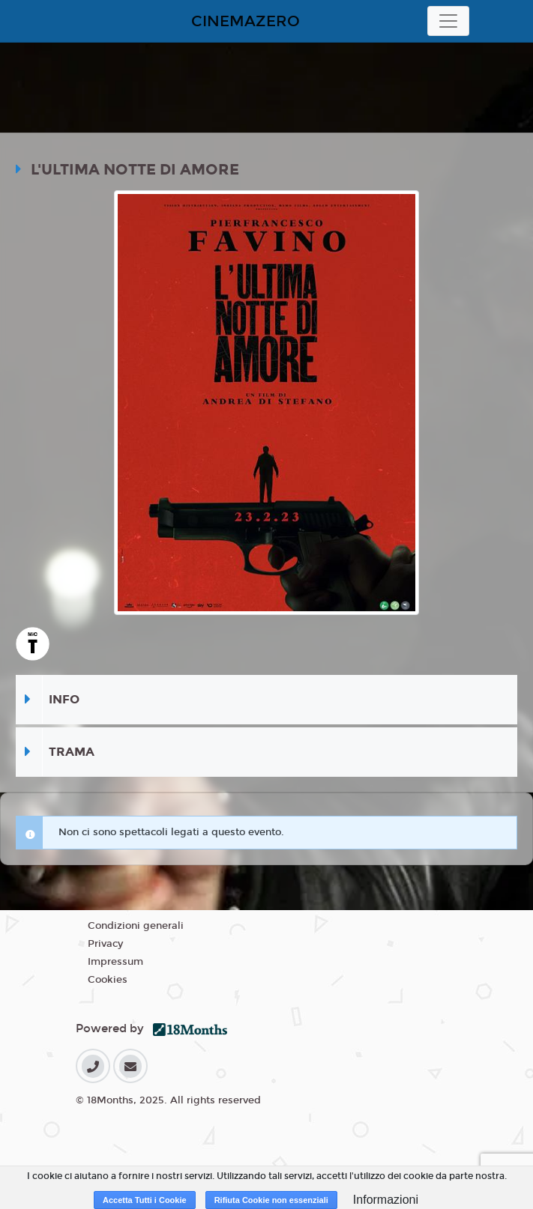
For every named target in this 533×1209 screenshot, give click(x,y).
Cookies (107, 980)
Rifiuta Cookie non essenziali (271, 1200)
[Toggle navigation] (448, 21)
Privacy (105, 944)
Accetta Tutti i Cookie (145, 1200)
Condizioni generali (136, 926)
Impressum (115, 962)
